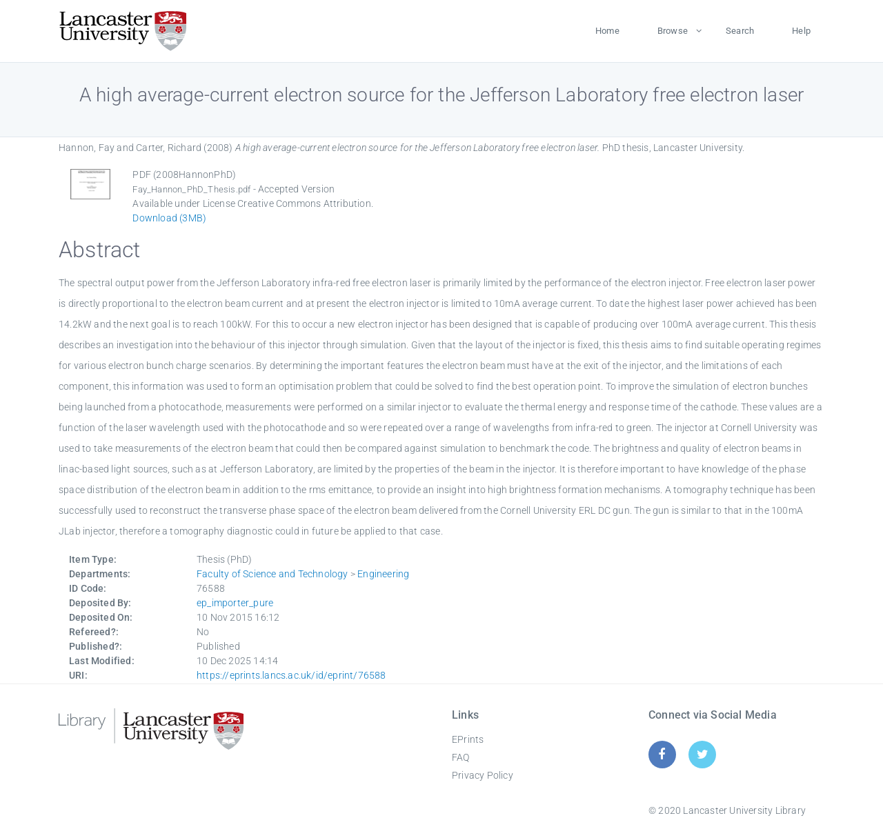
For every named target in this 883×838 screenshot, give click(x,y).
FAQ (461, 757)
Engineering (383, 573)
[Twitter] (702, 754)
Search (740, 31)
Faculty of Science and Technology (272, 573)
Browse (672, 31)
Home (607, 31)
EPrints (468, 739)
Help (801, 31)
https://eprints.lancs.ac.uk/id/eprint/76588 (291, 675)
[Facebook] (662, 754)
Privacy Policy (482, 775)
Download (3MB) (169, 217)
